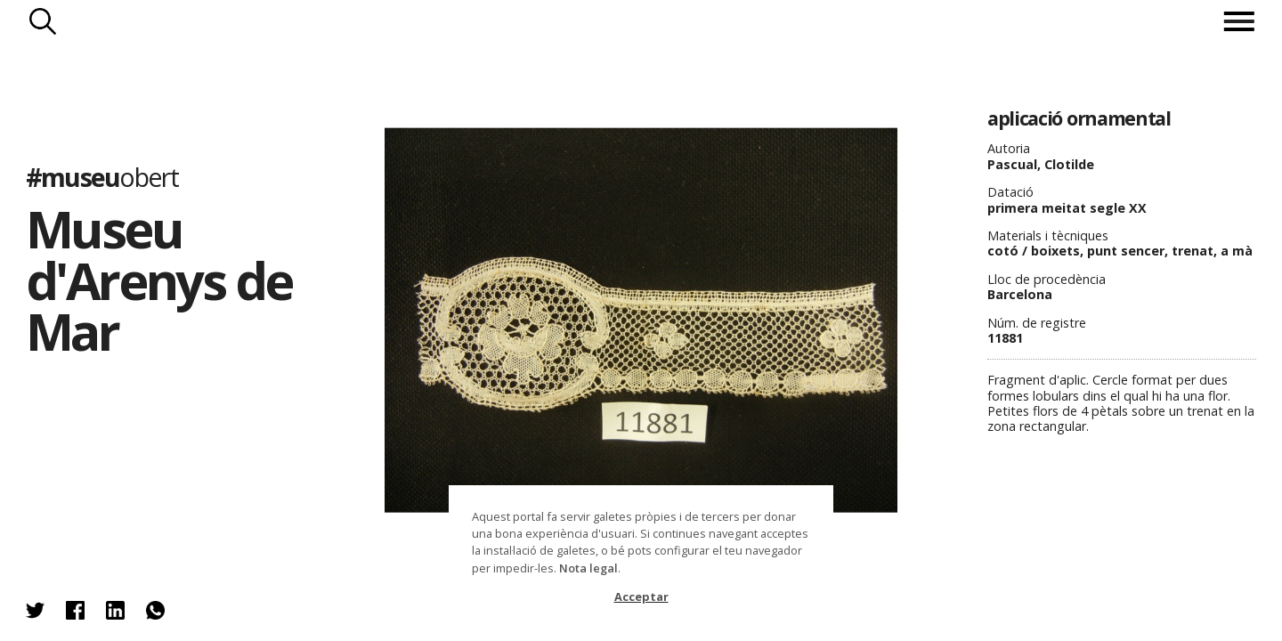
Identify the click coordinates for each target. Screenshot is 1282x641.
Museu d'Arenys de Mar (159, 279)
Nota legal (588, 568)
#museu (102, 176)
